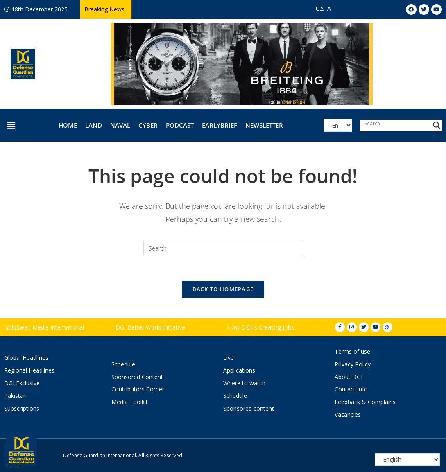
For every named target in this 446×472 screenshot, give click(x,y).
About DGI (348, 377)
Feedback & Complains (365, 402)
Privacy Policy (353, 364)
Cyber (148, 125)
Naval (120, 125)
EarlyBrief (219, 125)
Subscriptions (21, 408)
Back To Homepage (223, 289)
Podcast (180, 125)
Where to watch (244, 383)
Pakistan (15, 396)
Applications (239, 370)
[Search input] (395, 123)
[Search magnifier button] (436, 125)
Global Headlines (26, 357)
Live (228, 357)
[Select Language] (338, 125)
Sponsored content (248, 408)
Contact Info (351, 389)
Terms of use (352, 351)
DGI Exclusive (22, 383)
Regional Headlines (29, 370)
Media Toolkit (129, 402)
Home (68, 125)
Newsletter (264, 125)
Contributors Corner (137, 389)
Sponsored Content (137, 377)
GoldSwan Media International (44, 327)
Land (93, 125)
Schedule (123, 364)
